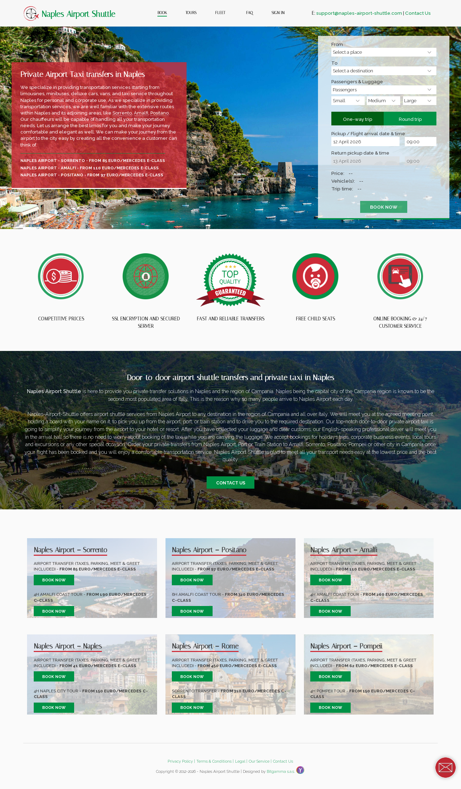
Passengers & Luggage (357, 82)
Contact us (230, 482)
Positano (159, 113)
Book (162, 12)
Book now (54, 580)
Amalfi (141, 113)
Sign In (278, 12)
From (337, 45)
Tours (191, 12)
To (334, 63)
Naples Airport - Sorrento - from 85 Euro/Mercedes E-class (92, 160)
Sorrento (122, 113)
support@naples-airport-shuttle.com (359, 13)
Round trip (410, 117)
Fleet (220, 12)
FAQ (249, 12)
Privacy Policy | (181, 761)
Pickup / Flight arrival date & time (368, 134)
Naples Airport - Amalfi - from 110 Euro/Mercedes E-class (89, 167)
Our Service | (260, 761)
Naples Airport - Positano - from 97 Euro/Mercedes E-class (91, 174)
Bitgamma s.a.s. (281, 771)
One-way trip (358, 117)
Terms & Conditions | (215, 761)
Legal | (241, 761)
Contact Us (418, 13)
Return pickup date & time (360, 153)
